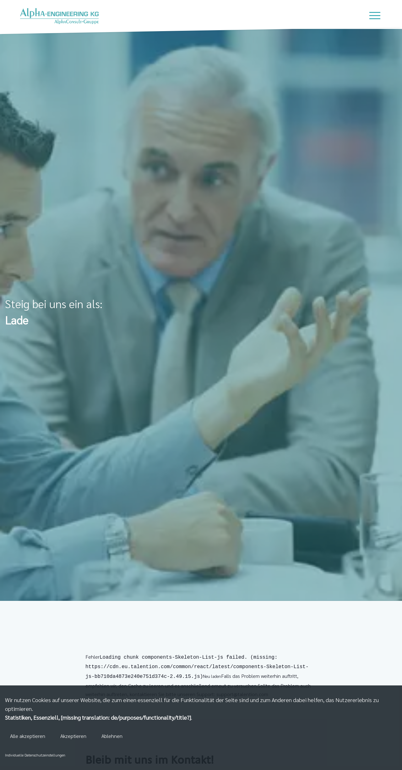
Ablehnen (111, 736)
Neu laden (212, 675)
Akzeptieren (73, 736)
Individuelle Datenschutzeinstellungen (35, 754)
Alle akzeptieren (27, 736)
